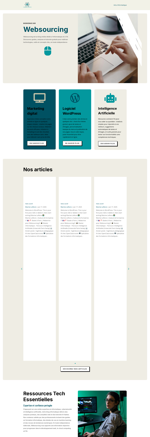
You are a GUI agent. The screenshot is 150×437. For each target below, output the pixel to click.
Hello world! (29, 204)
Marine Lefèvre (30, 207)
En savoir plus (37, 143)
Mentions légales (67, 418)
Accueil (63, 416)
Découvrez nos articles (75, 247)
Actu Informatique (120, 5)
